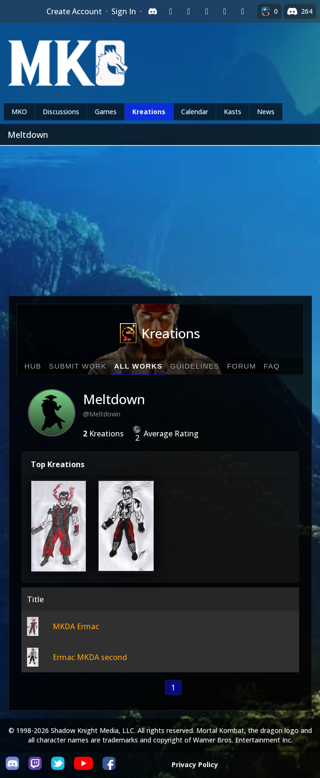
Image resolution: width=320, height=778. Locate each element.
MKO (19, 111)
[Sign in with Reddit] (207, 11)
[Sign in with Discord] (153, 11)
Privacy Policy (195, 764)
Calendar (194, 111)
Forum (241, 366)
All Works (138, 366)
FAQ (272, 366)
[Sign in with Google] (189, 11)
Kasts (232, 111)
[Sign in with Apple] (225, 11)
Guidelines (194, 366)
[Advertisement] (160, 217)
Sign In (123, 11)
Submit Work (78, 366)
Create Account (74, 11)
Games (106, 111)
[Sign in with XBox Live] (243, 11)
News (265, 111)
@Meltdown (101, 413)
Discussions (61, 111)
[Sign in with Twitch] (171, 11)
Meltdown (114, 399)
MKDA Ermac (76, 626)
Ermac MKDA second (90, 657)
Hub (33, 366)
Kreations (148, 111)
